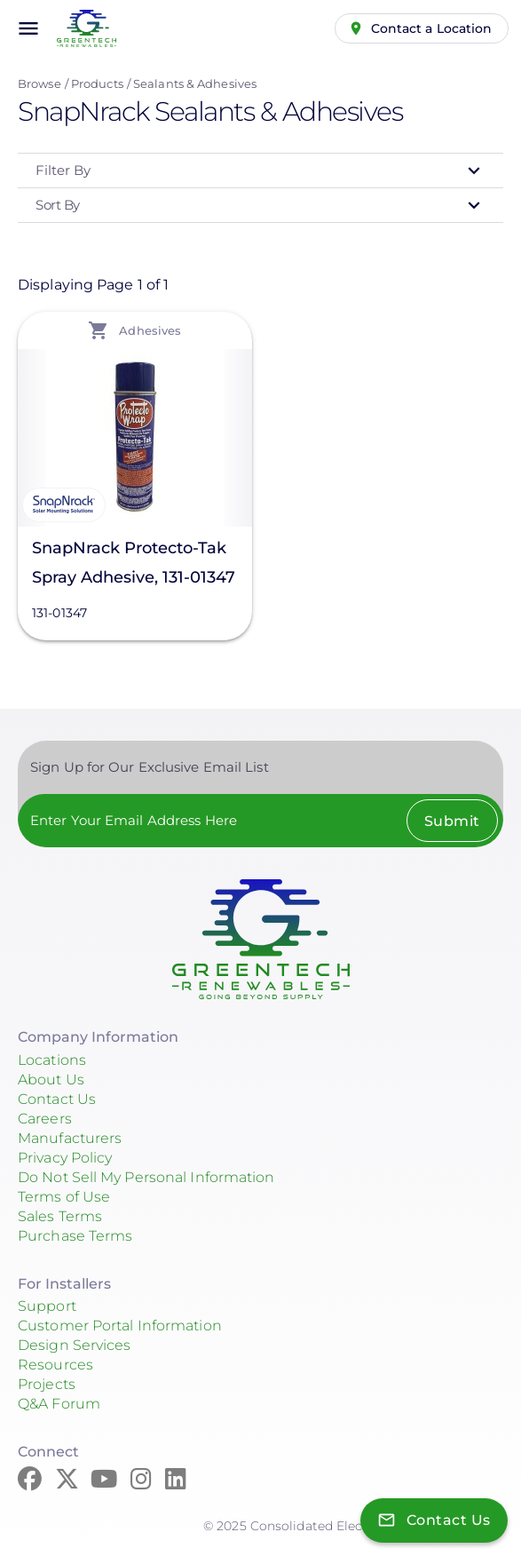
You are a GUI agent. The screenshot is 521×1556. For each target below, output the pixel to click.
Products (97, 83)
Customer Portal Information (120, 1325)
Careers (45, 1118)
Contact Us (57, 1099)
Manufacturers (70, 1138)
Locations (52, 1060)
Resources (55, 1364)
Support (47, 1306)
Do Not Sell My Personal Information (146, 1177)
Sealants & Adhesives (195, 83)
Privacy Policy (65, 1157)
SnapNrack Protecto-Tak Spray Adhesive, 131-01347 (133, 562)
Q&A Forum (59, 1403)
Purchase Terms (75, 1235)
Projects (46, 1384)
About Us (51, 1079)
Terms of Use (64, 1196)
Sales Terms (60, 1216)
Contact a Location (432, 28)
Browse (39, 83)
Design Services (74, 1345)
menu (28, 28)
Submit (452, 821)
